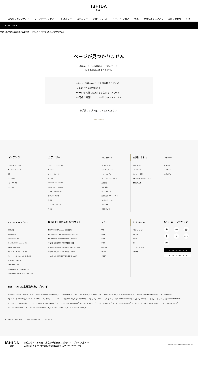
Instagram (185, 231)
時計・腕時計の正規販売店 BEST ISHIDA (19, 31)
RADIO (104, 243)
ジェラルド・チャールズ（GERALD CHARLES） (30, 314)
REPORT (105, 251)
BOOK (104, 234)
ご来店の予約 (138, 169)
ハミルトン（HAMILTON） (153, 314)
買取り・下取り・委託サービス (145, 178)
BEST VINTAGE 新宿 (19, 265)
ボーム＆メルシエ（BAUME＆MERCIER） (121, 314)
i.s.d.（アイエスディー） (60, 204)
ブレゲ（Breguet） (93, 297)
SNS (188, 18)
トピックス (15, 187)
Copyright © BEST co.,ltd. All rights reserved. (171, 356)
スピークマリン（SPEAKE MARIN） (97, 310)
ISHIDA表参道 (16, 234)
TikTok (185, 241)
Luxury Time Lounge (19, 247)
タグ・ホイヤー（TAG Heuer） (40, 306)
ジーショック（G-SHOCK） (21, 319)
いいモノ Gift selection (60, 191)
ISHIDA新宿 (15, 230)
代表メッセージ (139, 230)
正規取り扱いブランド (18, 18)
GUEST (104, 256)
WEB (103, 230)
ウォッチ (54, 169)
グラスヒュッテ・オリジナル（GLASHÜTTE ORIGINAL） (138, 306)
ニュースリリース (140, 247)
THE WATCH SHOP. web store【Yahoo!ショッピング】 (73, 234)
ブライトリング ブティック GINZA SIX (27, 256)
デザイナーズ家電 (58, 196)
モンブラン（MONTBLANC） (174, 310)
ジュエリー (66, 18)
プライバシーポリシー (47, 331)
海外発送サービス (109, 200)
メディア (106, 222)
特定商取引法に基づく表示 (20, 331)
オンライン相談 (139, 174)
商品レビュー (168, 174)
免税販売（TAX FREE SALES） (114, 196)
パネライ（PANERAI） (125, 301)
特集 (136, 18)
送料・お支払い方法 (110, 169)
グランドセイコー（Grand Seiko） (25, 310)
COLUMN (105, 247)
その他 (53, 209)
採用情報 (136, 251)
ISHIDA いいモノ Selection (62, 187)
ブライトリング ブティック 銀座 (24, 251)
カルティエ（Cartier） (19, 297)
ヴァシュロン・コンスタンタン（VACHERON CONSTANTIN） (57, 297)
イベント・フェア (121, 18)
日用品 (53, 200)
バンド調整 (106, 204)
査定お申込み (138, 182)
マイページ (168, 158)
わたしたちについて (153, 18)
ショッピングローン (110, 174)
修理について (107, 209)
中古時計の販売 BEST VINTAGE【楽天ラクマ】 (70, 251)
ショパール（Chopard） (20, 301)
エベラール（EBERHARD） (64, 314)
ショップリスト (100, 18)
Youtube (166, 231)
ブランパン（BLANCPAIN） (115, 297)
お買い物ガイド (110, 158)
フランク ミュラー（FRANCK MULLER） (50, 301)
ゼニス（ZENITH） (17, 306)
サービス (136, 238)
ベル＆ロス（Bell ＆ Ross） (89, 314)
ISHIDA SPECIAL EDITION (61, 182)
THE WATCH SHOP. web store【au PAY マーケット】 (72, 238)
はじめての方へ (108, 165)
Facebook (166, 241)
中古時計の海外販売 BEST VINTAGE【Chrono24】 (71, 256)
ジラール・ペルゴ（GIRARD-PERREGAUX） (74, 306)
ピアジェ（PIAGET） (103, 306)
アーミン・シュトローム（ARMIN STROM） (60, 310)
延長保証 (105, 182)
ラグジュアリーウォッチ (61, 165)
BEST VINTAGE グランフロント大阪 (26, 269)
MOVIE (104, 238)
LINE (166, 250)
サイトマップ (67, 331)
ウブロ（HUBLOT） (173, 301)
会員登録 (166, 165)
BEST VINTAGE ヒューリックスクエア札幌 (27, 275)
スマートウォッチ (58, 174)
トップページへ (99, 120)
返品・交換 (106, 187)
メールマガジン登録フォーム (175, 261)
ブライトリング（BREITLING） (101, 301)
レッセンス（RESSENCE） (125, 310)
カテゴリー (82, 18)
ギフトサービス (108, 191)
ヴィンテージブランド (45, 18)
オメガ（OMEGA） (77, 301)
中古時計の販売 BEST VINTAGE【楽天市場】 (69, 243)
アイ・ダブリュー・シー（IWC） (150, 301)
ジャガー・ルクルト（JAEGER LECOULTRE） (149, 297)
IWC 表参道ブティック (20, 260)
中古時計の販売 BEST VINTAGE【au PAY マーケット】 (73, 247)
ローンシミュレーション (112, 178)
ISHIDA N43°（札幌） (18, 238)
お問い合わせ (174, 18)
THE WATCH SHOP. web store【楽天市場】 (68, 230)
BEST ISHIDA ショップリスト (26, 222)
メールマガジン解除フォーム (175, 270)
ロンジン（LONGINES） (149, 310)
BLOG (175, 231)
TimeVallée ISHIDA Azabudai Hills (25, 243)
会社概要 (136, 234)
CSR (134, 243)
